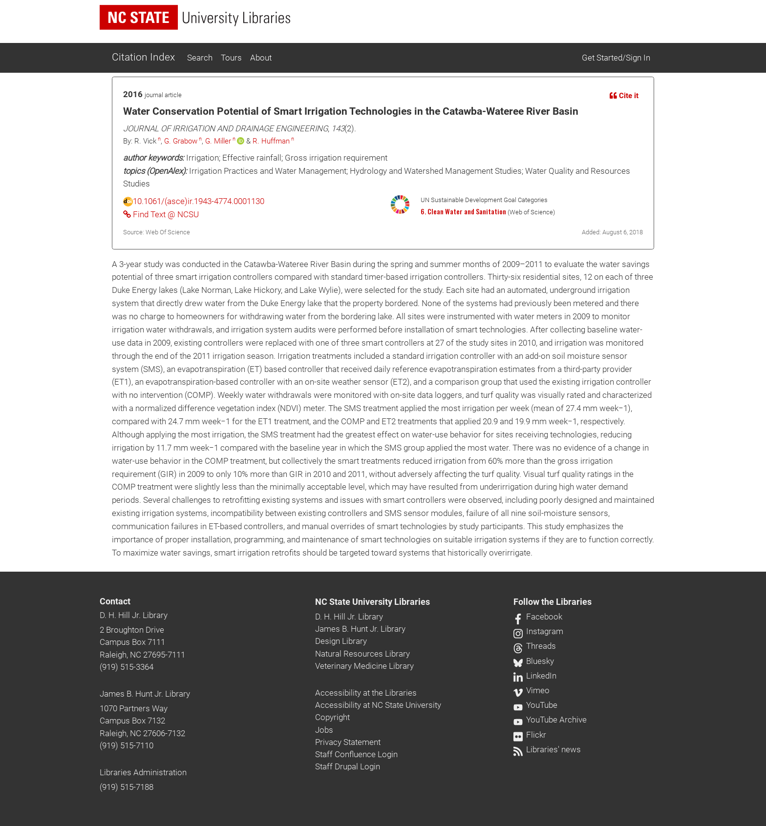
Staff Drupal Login (347, 766)
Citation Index (143, 57)
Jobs (324, 730)
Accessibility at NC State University (378, 705)
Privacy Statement (348, 742)
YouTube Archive (550, 719)
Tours (231, 57)
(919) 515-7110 (126, 745)
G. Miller (218, 141)
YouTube (535, 705)
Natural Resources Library (362, 654)
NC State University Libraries (372, 602)
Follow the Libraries (552, 602)
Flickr (529, 735)
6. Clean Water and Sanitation (463, 211)
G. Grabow (180, 141)
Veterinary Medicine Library (364, 666)
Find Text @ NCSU (161, 214)
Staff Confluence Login (356, 754)
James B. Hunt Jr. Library (145, 694)
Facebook (537, 616)
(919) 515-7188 (126, 787)
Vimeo (531, 690)
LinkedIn (534, 676)
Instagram (538, 631)
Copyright (332, 717)
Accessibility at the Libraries (366, 693)
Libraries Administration (143, 772)
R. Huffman (271, 141)
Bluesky (533, 661)
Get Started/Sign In (616, 57)
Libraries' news (547, 749)
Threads (534, 646)
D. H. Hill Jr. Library (134, 615)
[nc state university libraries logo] (195, 17)
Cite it (624, 95)
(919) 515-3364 (126, 667)
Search (200, 57)
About (261, 57)
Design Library (341, 641)
